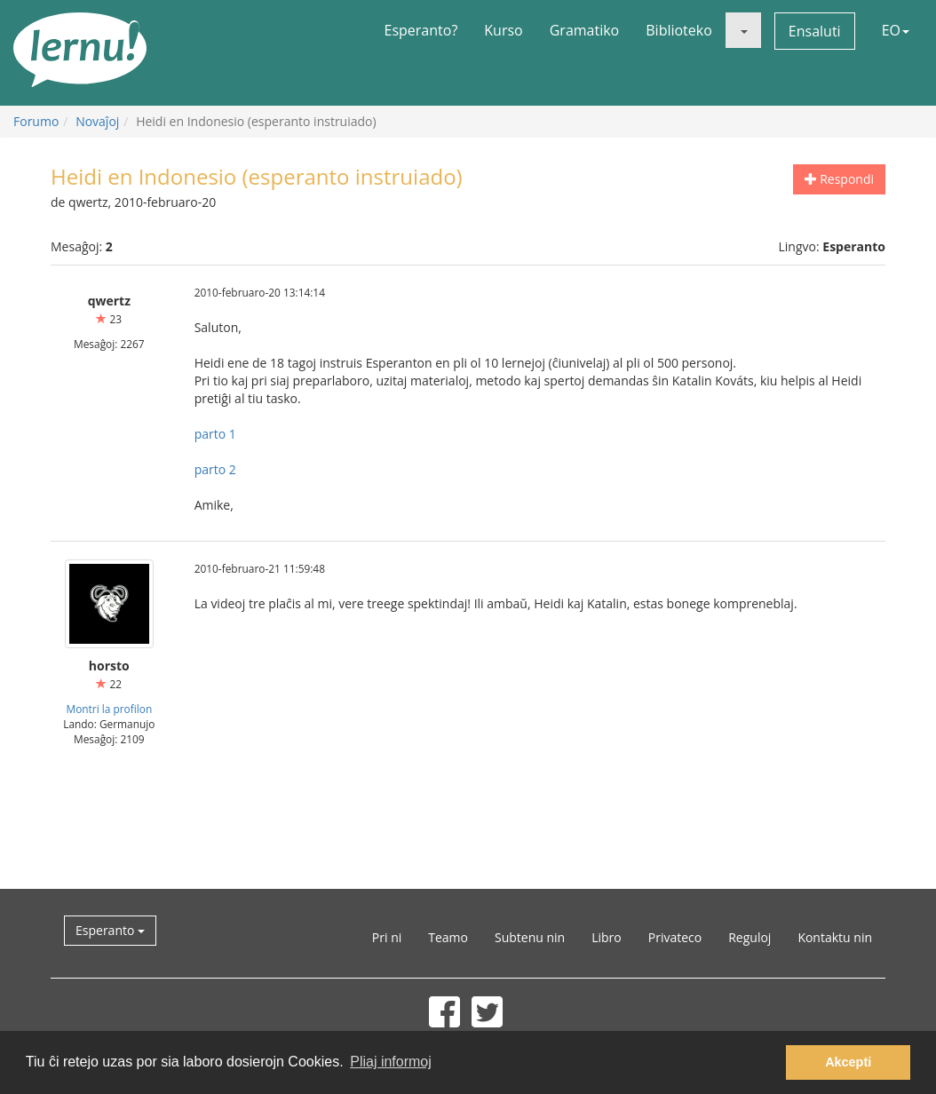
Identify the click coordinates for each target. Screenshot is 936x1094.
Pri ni (386, 937)
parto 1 (215, 433)
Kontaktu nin (834, 937)
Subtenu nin (530, 937)
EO (895, 30)
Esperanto (110, 930)
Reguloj (749, 937)
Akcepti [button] (848, 1062)
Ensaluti (815, 31)
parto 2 (215, 469)
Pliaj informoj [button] (391, 1061)
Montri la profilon (109, 709)
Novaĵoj (97, 121)
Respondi (839, 178)
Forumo (36, 121)
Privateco (675, 937)
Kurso (503, 30)
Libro (606, 937)
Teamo (448, 937)
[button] (743, 30)
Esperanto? (421, 30)
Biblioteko (679, 30)
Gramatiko (585, 30)
